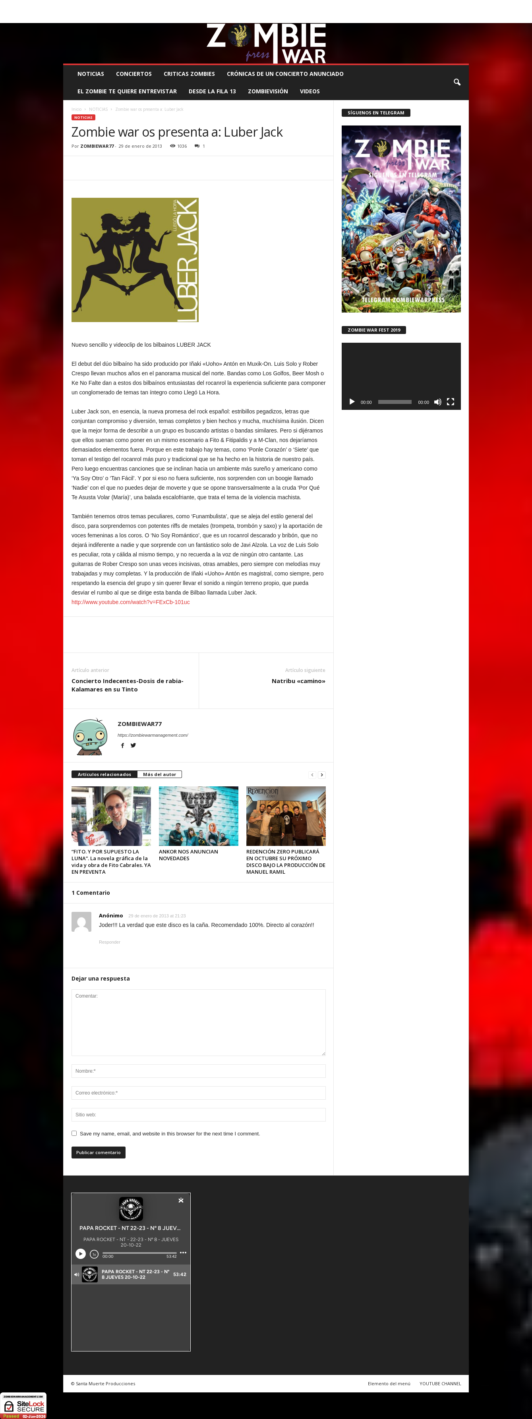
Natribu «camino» (298, 681)
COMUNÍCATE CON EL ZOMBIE (274, 6)
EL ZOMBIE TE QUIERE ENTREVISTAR (127, 91)
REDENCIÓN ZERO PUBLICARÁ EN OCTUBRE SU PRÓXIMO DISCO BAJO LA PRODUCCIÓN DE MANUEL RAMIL (285, 861)
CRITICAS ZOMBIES (189, 73)
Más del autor (159, 774)
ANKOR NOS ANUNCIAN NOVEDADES (188, 855)
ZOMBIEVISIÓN (268, 91)
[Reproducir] (352, 402)
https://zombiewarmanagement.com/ (153, 735)
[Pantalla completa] (451, 402)
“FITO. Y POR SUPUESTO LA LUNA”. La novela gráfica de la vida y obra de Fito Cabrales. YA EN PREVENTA (111, 861)
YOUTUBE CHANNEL (440, 1383)
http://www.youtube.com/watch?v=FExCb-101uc (131, 602)
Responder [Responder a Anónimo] (109, 942)
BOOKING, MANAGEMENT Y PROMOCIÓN (109, 6)
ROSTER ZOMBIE (403, 6)
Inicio (76, 109)
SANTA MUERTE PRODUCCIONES (197, 6)
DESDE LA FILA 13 (212, 91)
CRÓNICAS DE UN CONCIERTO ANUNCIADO (285, 73)
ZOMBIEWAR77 (97, 146)
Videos (310, 91)
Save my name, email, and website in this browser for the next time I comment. (170, 1134)
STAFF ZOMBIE (330, 6)
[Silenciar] (438, 402)
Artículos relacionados (104, 774)
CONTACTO (366, 6)
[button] (457, 82)
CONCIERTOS (134, 73)
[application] (401, 376)
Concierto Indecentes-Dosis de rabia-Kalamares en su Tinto (128, 685)
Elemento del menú (389, 1383)
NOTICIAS (90, 73)
